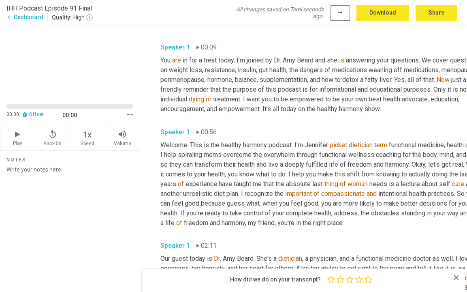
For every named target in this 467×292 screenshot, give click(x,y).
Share (436, 12)
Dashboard (24, 17)
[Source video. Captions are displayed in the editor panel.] (70, 61)
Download (382, 12)
